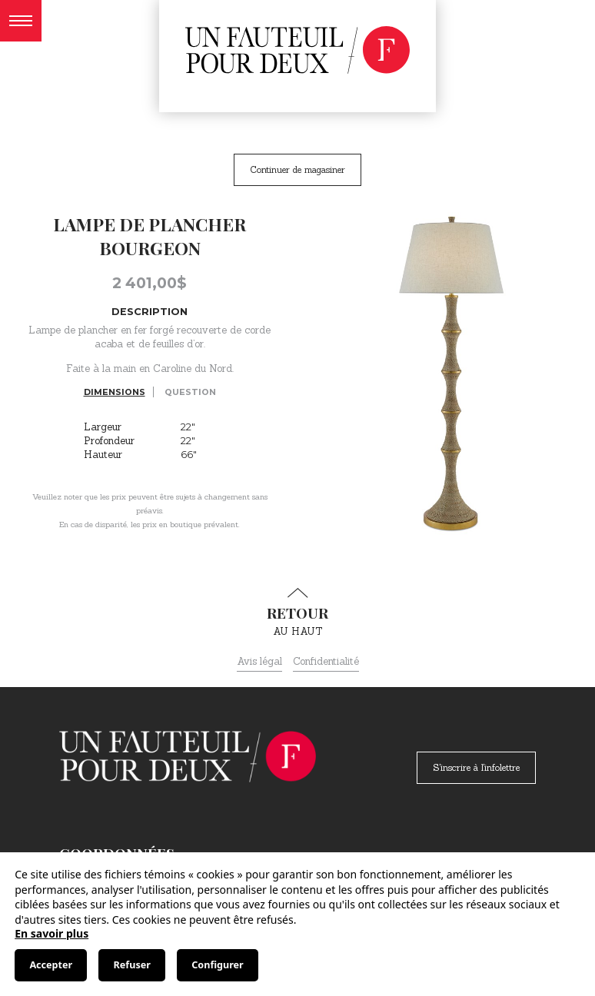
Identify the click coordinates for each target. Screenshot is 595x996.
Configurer (217, 964)
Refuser (132, 964)
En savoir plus (51, 933)
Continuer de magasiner (297, 169)
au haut (297, 612)
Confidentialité (326, 661)
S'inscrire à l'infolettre (476, 767)
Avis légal (259, 661)
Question (190, 392)
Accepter (50, 964)
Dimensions (114, 392)
